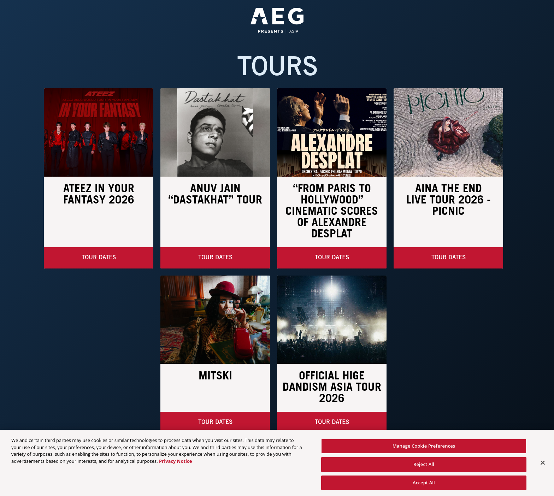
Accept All (424, 486)
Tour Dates (99, 257)
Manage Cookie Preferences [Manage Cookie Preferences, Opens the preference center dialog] (424, 449)
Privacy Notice (175, 464)
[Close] (542, 466)
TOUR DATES (448, 257)
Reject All (423, 468)
